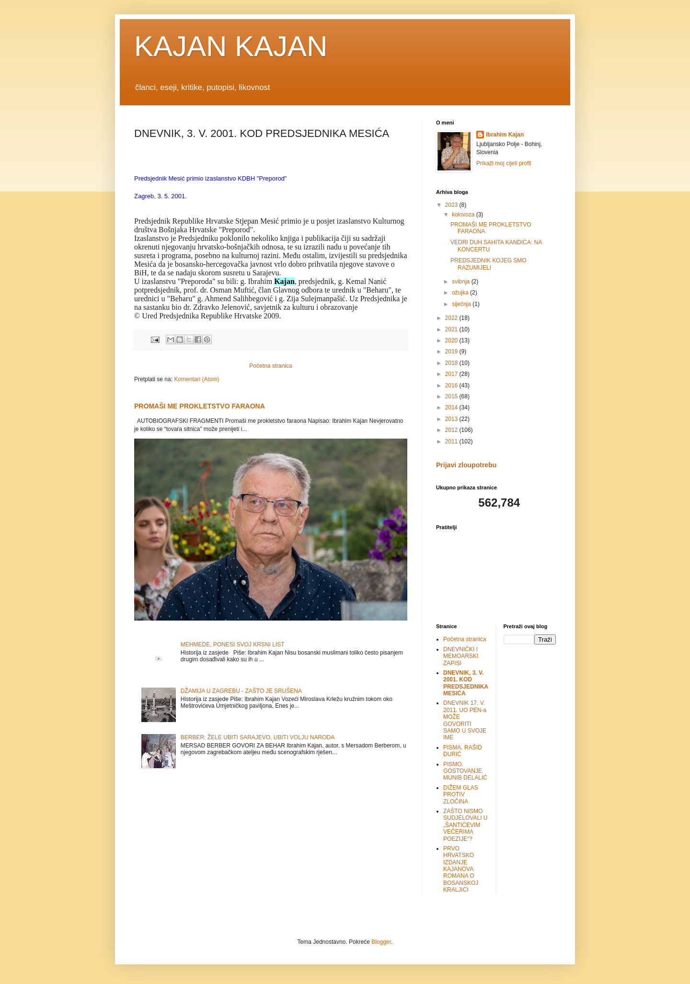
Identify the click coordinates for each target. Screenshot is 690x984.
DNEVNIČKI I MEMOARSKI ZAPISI (460, 656)
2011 (452, 441)
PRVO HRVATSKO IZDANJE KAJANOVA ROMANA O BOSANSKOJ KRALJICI (460, 869)
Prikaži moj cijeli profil (503, 163)
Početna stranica (270, 365)
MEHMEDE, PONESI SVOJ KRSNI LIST (233, 644)
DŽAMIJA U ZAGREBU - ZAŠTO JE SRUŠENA (241, 691)
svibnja (462, 281)
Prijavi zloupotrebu (466, 465)
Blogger (381, 942)
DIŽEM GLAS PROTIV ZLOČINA (460, 794)
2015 (452, 396)
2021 (452, 329)
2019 (452, 351)
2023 (452, 205)
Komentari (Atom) (196, 379)
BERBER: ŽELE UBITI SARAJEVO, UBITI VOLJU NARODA (257, 737)
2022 (452, 318)
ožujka (461, 292)
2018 (452, 363)
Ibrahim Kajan (505, 134)
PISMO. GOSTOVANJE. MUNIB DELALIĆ (465, 771)
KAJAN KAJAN (230, 46)
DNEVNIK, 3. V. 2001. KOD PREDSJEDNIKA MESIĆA (465, 683)
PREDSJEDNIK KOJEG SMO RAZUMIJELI (488, 264)
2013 (452, 419)
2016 (452, 385)
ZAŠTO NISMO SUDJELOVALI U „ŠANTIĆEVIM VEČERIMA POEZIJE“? (465, 825)
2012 (452, 430)
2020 (452, 340)
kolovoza (464, 214)
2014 (452, 407)
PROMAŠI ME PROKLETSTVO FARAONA (199, 406)
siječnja (462, 304)
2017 (452, 374)
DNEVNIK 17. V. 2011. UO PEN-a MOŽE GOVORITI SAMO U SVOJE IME (464, 720)
